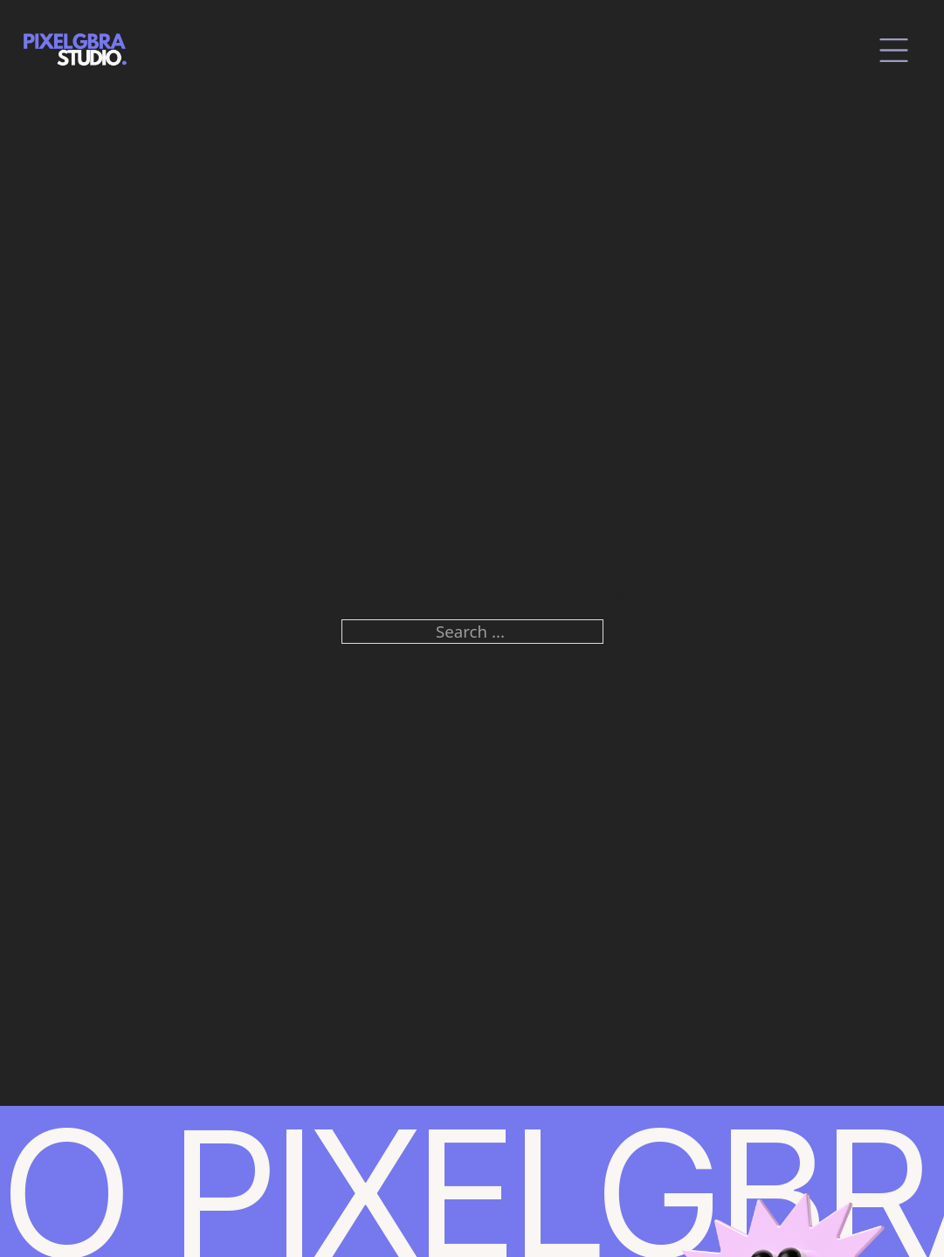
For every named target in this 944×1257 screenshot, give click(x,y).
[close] (894, 50)
